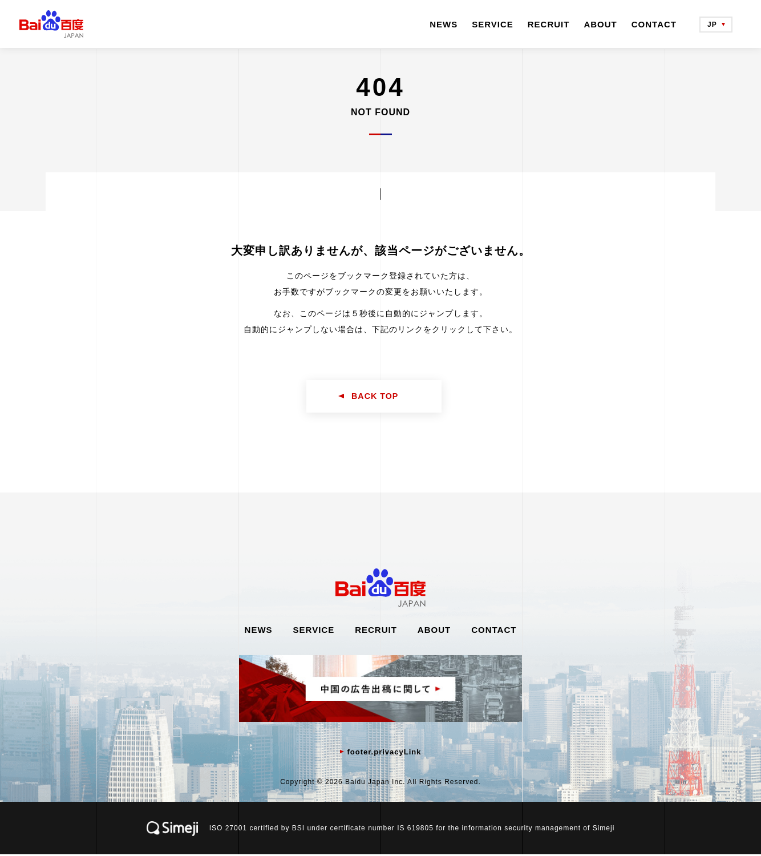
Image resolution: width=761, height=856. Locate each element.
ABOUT (600, 24)
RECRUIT (549, 24)
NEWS (444, 24)
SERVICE (492, 24)
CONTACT (654, 24)
